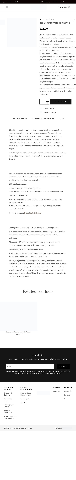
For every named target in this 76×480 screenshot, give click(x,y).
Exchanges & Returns (8, 400)
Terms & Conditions (8, 412)
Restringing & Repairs (9, 406)
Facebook (67, 391)
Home (41, 19)
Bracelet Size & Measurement (25, 394)
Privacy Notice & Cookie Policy (10, 417)
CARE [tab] (61, 118)
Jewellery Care (25, 399)
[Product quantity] (44, 101)
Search (60, 7)
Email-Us (56, 391)
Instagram (67, 395)
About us (23, 403)
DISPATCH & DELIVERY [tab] (43, 118)
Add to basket (60, 102)
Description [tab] (20, 118)
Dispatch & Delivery (32, 213)
